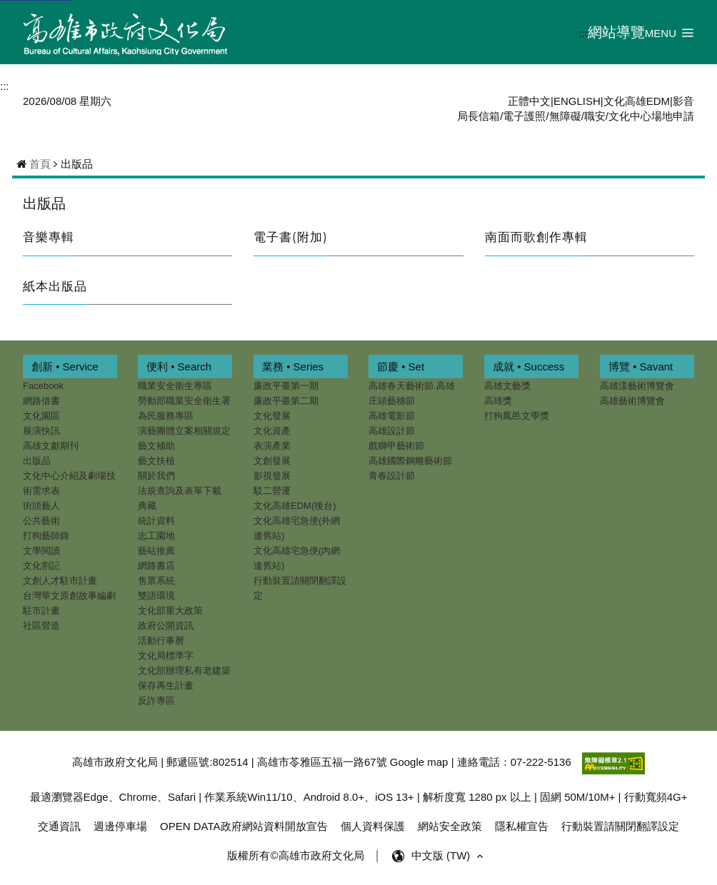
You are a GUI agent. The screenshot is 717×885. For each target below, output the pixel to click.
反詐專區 (156, 700)
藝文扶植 (156, 460)
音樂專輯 (48, 237)
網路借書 (41, 400)
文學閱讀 (41, 550)
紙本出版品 (55, 286)
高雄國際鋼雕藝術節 (410, 460)
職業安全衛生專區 (175, 385)
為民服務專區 (166, 415)
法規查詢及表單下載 (179, 490)
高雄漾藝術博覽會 (637, 385)
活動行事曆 (161, 640)
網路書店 (156, 565)
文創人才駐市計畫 (60, 580)
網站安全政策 (450, 826)
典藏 (147, 505)
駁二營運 (272, 490)
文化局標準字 (166, 655)
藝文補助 (156, 445)
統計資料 (156, 520)
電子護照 (524, 116)
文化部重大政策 (170, 610)
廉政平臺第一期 (286, 385)
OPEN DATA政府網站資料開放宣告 (243, 826)
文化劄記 (41, 565)
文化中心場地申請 (651, 116)
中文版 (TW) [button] (448, 856)
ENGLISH (577, 101)
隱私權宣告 (521, 826)
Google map (419, 762)
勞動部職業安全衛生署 (184, 400)
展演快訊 (41, 430)
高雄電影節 (391, 415)
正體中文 (529, 101)
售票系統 (156, 580)
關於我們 (156, 475)
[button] (669, 32)
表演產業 (272, 445)
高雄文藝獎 (507, 385)
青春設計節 (391, 475)
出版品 (44, 203)
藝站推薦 (156, 550)
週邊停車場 (120, 826)
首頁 (40, 164)
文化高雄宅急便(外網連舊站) (297, 528)
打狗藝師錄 (46, 535)
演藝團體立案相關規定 (184, 430)
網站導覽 (616, 32)
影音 (683, 101)
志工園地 (156, 535)
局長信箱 (478, 116)
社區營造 (41, 625)
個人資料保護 (373, 826)
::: (583, 33)
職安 (595, 116)
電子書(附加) (291, 237)
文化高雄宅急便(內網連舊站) (297, 558)
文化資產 (272, 430)
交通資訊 (59, 826)
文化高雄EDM (636, 101)
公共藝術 (41, 520)
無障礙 (565, 116)
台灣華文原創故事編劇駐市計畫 (69, 603)
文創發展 (272, 460)
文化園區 (41, 415)
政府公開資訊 (166, 625)
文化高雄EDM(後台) (295, 505)
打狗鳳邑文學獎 (516, 415)
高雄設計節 (391, 430)
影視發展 (272, 475)
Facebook (43, 385)
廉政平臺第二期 (286, 400)
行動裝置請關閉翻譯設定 (300, 588)
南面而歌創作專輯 (536, 237)
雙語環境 (156, 595)
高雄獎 (498, 400)
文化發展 (272, 415)
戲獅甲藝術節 (396, 445)
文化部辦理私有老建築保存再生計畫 (184, 678)
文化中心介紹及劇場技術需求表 (69, 483)
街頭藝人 (41, 505)
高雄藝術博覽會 (632, 400)
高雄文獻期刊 (51, 445)
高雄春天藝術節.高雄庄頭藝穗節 (411, 393)
